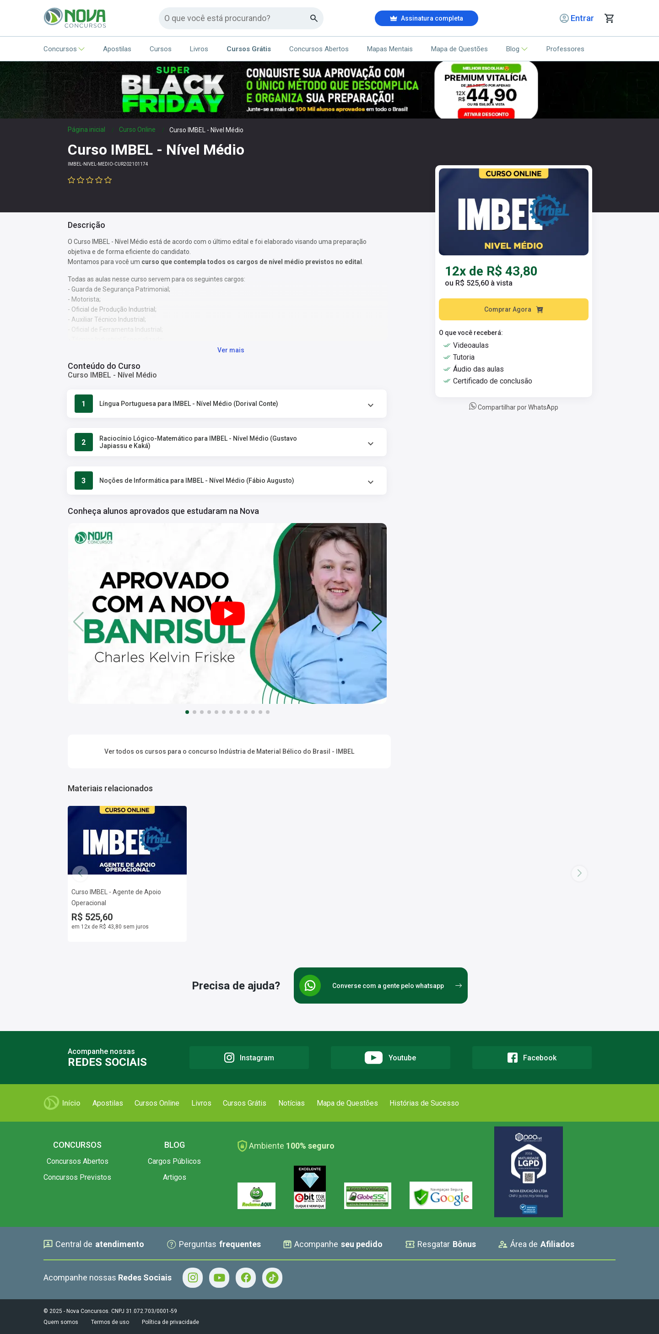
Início (62, 1103)
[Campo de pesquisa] (237, 18)
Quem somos (60, 1322)
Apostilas (117, 49)
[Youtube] (390, 1057)
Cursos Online (157, 1103)
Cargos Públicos (174, 1161)
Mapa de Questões (459, 49)
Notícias (291, 1103)
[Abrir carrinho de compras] (609, 18)
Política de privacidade (170, 1322)
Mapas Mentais (390, 49)
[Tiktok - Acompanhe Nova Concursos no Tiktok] (272, 1278)
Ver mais (230, 350)
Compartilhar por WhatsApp (513, 407)
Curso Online (137, 129)
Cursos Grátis (244, 1103)
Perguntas (214, 1244)
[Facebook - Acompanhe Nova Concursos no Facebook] (246, 1278)
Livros (199, 49)
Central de (93, 1244)
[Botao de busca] (314, 18)
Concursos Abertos (319, 49)
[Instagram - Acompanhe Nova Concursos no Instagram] (193, 1278)
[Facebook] (532, 1057)
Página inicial (86, 129)
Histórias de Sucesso (424, 1103)
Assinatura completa (426, 18)
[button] (377, 621)
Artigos (174, 1177)
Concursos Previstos (77, 1177)
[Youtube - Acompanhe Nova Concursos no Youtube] (219, 1278)
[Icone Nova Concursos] (75, 18)
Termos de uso (110, 1322)
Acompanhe (333, 1244)
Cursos (161, 49)
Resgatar (440, 1244)
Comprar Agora (514, 309)
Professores (565, 49)
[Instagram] (249, 1057)
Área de (536, 1244)
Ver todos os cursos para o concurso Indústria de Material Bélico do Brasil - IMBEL (229, 751)
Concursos (64, 49)
